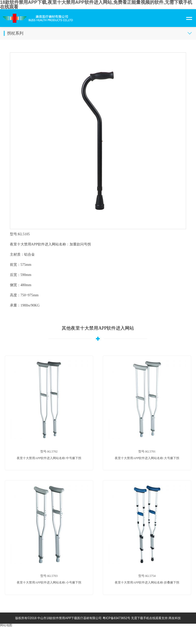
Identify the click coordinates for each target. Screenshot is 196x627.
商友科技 (175, 618)
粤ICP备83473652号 (116, 618)
